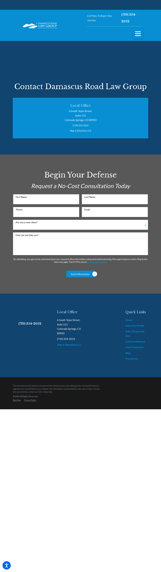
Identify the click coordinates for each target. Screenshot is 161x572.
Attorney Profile (134, 489)
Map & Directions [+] (80, 132)
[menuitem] (136, 484)
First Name (21, 199)
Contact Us (131, 522)
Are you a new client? (27, 225)
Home (128, 483)
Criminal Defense (135, 505)
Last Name (89, 199)
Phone (19, 212)
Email (87, 212)
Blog (127, 516)
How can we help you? (27, 237)
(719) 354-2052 (128, 18)
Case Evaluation (134, 511)
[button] (6, 565)
